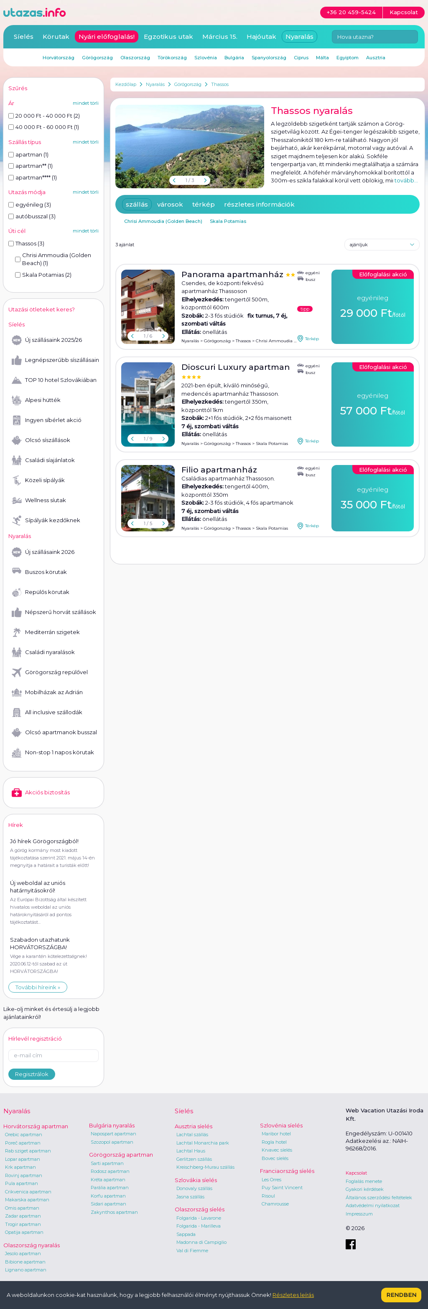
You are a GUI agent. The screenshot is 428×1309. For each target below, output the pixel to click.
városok (170, 204)
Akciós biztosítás (41, 793)
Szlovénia (205, 58)
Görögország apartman (121, 1154)
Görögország (187, 84)
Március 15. (219, 36)
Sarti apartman (107, 1163)
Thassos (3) (26, 243)
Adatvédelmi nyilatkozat (373, 1205)
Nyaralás (155, 84)
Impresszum (359, 1214)
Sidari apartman (108, 1204)
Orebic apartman (23, 1134)
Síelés (23, 36)
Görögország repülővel (50, 672)
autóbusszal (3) (32, 216)
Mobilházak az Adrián (47, 692)
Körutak (56, 36)
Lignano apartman (25, 1270)
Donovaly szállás (194, 1188)
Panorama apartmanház (233, 274)
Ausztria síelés (193, 1126)
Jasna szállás (190, 1197)
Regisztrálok (31, 1074)
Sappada (186, 1234)
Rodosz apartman (110, 1171)
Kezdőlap (125, 84)
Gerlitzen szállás (194, 1159)
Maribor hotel (276, 1134)
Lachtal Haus (190, 1151)
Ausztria (375, 58)
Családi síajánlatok (43, 460)
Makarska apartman (27, 1200)
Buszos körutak (39, 572)
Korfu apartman (108, 1196)
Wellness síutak (39, 500)
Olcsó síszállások (41, 440)
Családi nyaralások (43, 652)
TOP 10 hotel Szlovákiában (54, 380)
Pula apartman (21, 1183)
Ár (11, 103)
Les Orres (271, 1180)
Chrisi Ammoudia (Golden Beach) (163, 221)
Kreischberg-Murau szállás (205, 1167)
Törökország (172, 58)
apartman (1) (28, 154)
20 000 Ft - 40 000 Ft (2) (44, 115)
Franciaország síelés (287, 1170)
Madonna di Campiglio (201, 1242)
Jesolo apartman (23, 1253)
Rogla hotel (274, 1142)
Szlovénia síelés (281, 1125)
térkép (203, 204)
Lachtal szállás (192, 1134)
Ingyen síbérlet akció (47, 420)
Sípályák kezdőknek (46, 521)
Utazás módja (27, 192)
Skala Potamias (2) (43, 274)
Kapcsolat (356, 1173)
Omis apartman (22, 1208)
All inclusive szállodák (47, 713)
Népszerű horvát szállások (54, 612)
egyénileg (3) (29, 204)
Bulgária (234, 58)
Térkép (308, 338)
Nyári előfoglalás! (107, 36)
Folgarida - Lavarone (198, 1218)
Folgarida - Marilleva (198, 1226)
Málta (322, 58)
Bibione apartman (25, 1262)
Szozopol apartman (112, 1142)
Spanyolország (269, 58)
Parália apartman (110, 1187)
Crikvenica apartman (28, 1192)
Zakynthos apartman (114, 1212)
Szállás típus (24, 142)
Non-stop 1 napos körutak (53, 753)
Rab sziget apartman (28, 1151)
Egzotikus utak (168, 36)
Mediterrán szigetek (46, 632)
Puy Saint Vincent (282, 1187)
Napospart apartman (113, 1134)
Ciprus (301, 58)
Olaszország (135, 58)
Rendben (401, 1294)
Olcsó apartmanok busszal (54, 733)
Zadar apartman (23, 1216)
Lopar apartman (22, 1159)
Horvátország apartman (35, 1126)
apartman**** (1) (32, 177)
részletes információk (259, 204)
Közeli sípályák (38, 480)
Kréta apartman (108, 1180)
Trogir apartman (23, 1224)
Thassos (220, 84)
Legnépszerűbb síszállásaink (55, 360)
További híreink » (37, 987)
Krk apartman (20, 1167)
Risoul (268, 1196)
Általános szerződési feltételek (379, 1197)
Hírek (15, 824)
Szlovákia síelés (196, 1180)
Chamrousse (275, 1204)
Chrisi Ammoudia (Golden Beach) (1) (53, 259)
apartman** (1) (30, 165)
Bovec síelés (275, 1158)
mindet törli (86, 103)
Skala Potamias (228, 221)
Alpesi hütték (36, 400)
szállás (137, 204)
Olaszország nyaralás (31, 1245)
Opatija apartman (24, 1232)
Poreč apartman (23, 1143)
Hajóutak (261, 36)
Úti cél (16, 230)
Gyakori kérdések (365, 1189)
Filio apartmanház (219, 470)
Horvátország (58, 58)
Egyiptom (347, 58)
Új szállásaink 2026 (43, 552)
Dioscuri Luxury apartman (235, 367)
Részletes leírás (293, 1294)
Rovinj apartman (23, 1175)
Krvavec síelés (277, 1150)
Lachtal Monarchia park (202, 1143)
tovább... (406, 180)
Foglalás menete (364, 1181)
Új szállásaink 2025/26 (47, 340)
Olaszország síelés (199, 1209)
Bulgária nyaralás (112, 1125)
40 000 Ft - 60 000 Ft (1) (43, 127)
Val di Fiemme (192, 1250)
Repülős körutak (40, 592)
